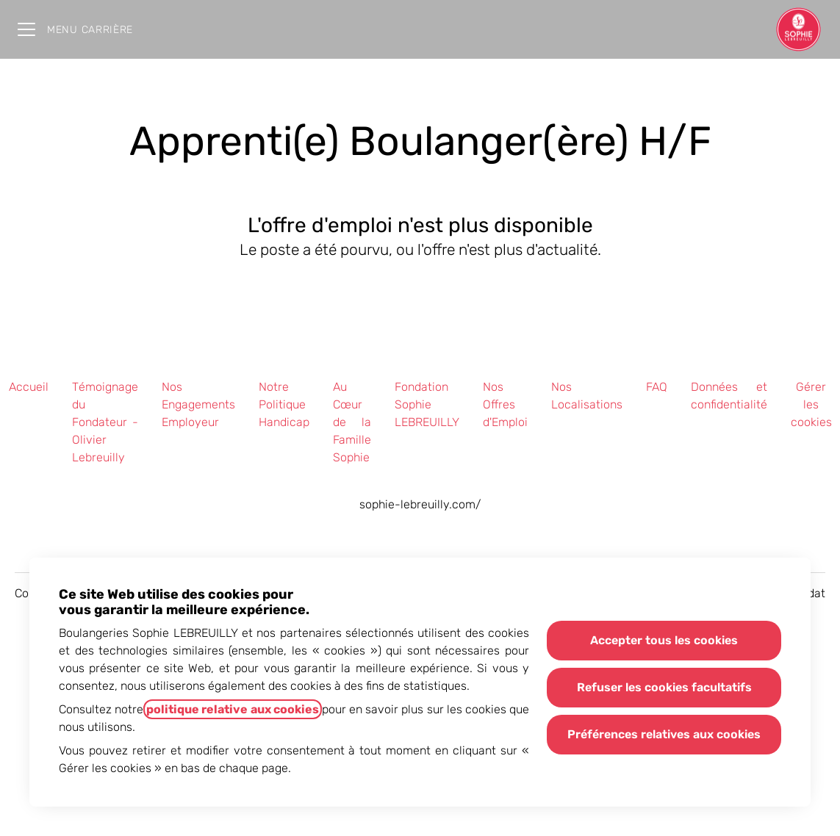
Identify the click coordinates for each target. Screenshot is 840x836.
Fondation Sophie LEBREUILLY (427, 404)
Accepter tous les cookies (664, 640)
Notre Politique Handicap (284, 404)
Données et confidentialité (729, 395)
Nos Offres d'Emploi (505, 404)
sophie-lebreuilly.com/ (420, 504)
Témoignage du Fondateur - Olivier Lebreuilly (105, 422)
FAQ (656, 387)
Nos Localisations (586, 395)
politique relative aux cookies (232, 709)
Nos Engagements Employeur (198, 404)
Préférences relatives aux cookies (664, 734)
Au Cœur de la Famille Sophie (352, 422)
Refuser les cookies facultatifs (664, 687)
